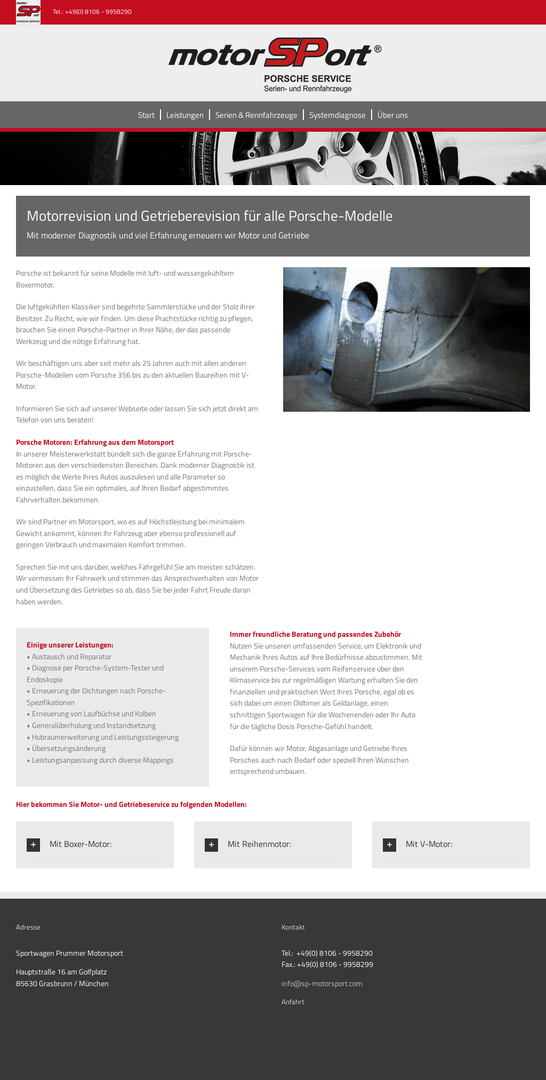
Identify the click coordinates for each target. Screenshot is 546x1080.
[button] (95, 844)
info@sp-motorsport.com (322, 983)
